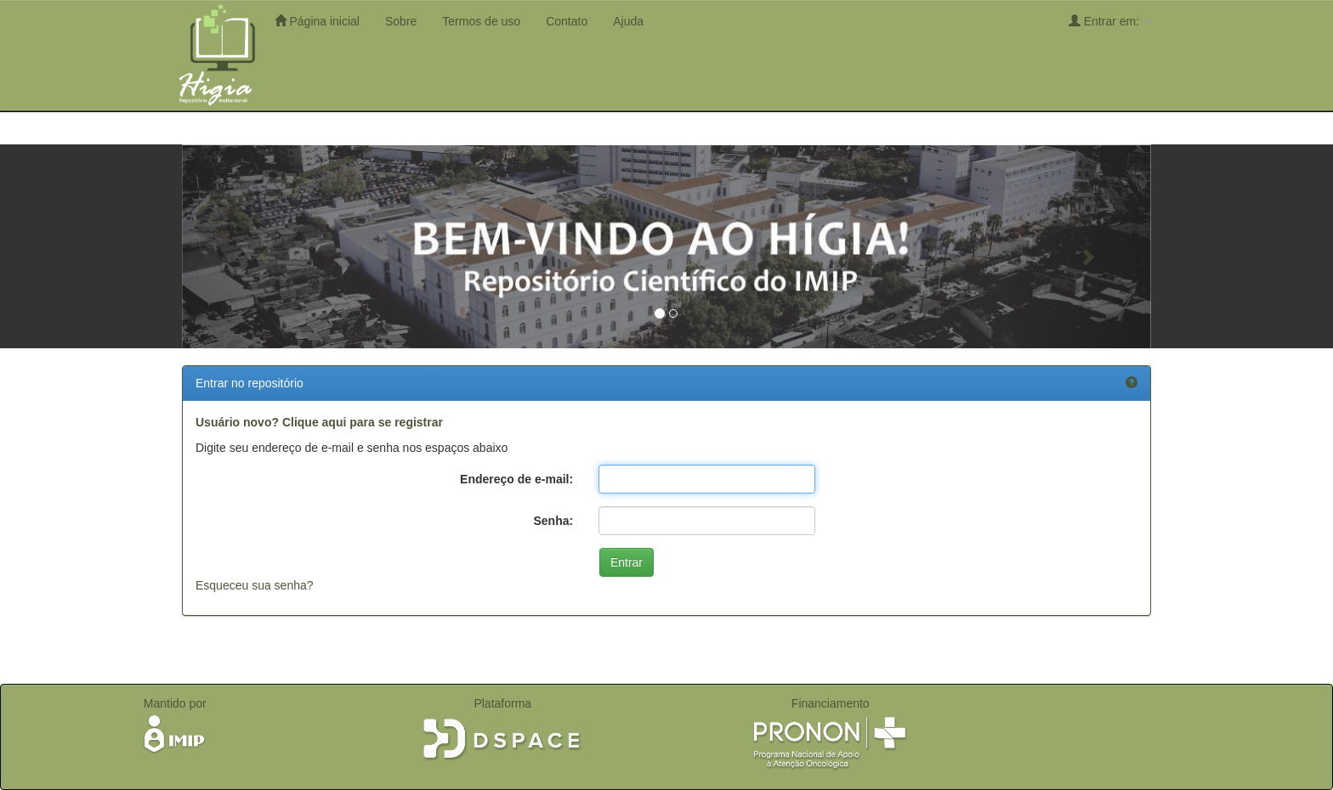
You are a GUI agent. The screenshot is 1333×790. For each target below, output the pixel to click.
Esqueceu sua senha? (255, 585)
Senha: (553, 521)
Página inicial (317, 21)
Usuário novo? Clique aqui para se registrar (319, 422)
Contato (566, 21)
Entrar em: (1110, 21)
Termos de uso (481, 21)
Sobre (401, 21)
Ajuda (628, 21)
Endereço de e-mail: (516, 479)
